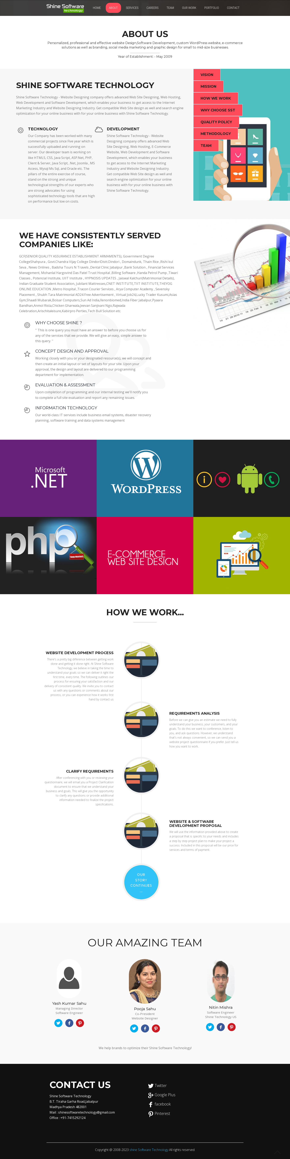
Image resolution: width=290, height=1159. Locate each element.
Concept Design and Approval (72, 351)
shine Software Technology (149, 1150)
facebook (163, 1104)
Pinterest (162, 1113)
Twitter (161, 1085)
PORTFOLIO (211, 7)
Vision (207, 75)
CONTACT (233, 7)
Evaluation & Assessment (65, 384)
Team (170, 7)
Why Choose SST (218, 110)
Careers (152, 7)
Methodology (216, 134)
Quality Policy (216, 122)
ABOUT (113, 7)
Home (97, 7)
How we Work (216, 98)
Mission (208, 86)
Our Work (189, 7)
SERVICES (132, 7)
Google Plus (165, 1094)
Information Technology (66, 407)
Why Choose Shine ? (58, 322)
